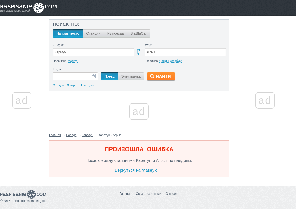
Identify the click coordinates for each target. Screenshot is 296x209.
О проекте (173, 194)
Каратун (87, 135)
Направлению (67, 33)
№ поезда (115, 33)
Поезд (109, 76)
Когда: (57, 69)
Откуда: (58, 45)
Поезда (71, 135)
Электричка (131, 76)
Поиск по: (66, 24)
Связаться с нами (148, 194)
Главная (55, 135)
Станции (93, 33)
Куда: (148, 45)
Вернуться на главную (139, 170)
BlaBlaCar (139, 33)
